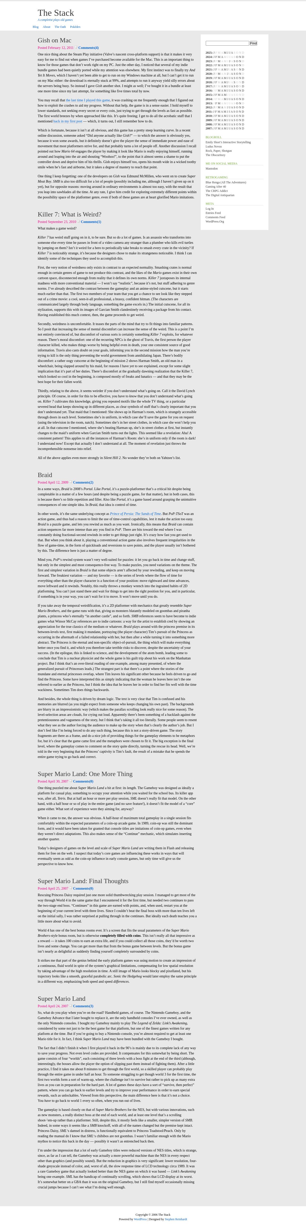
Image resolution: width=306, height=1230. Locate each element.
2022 (209, 65)
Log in (210, 208)
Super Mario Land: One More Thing (85, 774)
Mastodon (212, 168)
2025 (209, 52)
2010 (209, 116)
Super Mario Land (62, 998)
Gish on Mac (54, 40)
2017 (209, 86)
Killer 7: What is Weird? (69, 214)
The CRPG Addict (217, 191)
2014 (209, 99)
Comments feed (215, 217)
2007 (209, 128)
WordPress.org (215, 221)
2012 (209, 107)
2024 (209, 57)
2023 (209, 61)
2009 (209, 120)
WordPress (140, 1219)
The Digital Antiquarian (220, 195)
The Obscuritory (216, 155)
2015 (209, 95)
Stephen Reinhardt (176, 1219)
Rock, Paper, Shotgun (219, 150)
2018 (209, 82)
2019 (209, 78)
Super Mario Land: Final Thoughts (83, 881)
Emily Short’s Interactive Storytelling (228, 142)
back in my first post (67, 121)
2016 (209, 90)
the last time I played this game (88, 100)
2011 (209, 111)
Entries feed (213, 213)
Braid (45, 475)
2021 (209, 69)
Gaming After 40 (216, 186)
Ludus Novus (214, 146)
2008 (209, 124)
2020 (209, 73)
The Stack (56, 13)
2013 (209, 103)
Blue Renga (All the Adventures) (226, 182)
